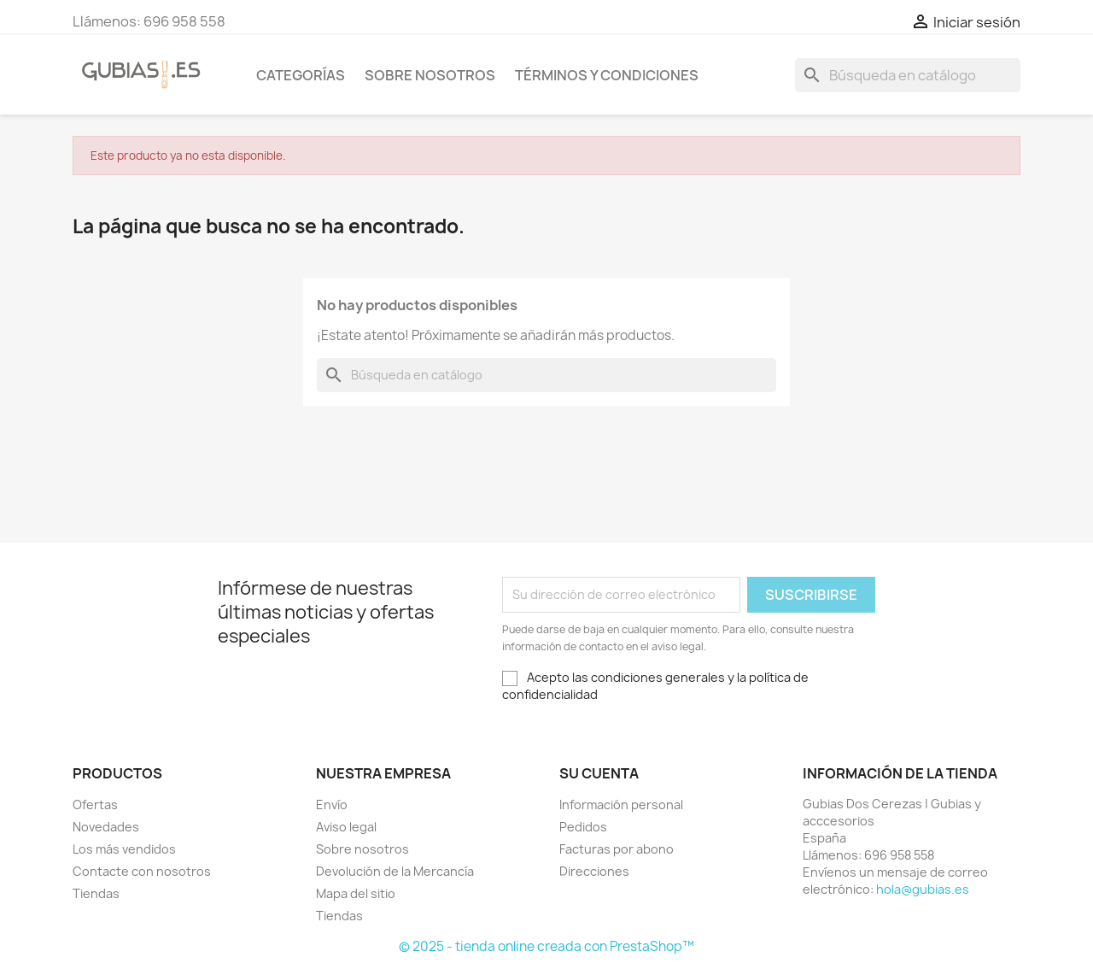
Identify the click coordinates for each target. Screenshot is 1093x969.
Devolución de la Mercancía (395, 871)
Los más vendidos (124, 849)
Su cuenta (599, 773)
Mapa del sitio (355, 893)
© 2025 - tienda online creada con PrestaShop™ (546, 946)
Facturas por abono (616, 849)
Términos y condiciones (606, 75)
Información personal (621, 804)
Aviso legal (346, 827)
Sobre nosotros (430, 75)
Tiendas (96, 893)
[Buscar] (907, 75)
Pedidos (583, 827)
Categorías (300, 75)
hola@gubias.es (922, 889)
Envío (332, 804)
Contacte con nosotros (142, 871)
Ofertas (95, 804)
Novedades (106, 827)
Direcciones (594, 871)
